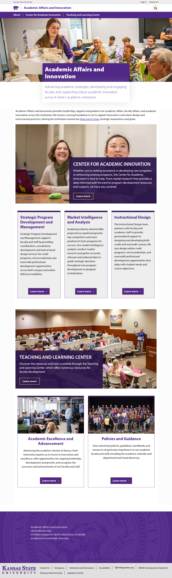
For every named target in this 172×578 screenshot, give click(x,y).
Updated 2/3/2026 (75, 573)
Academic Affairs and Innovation (47, 8)
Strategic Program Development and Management (36, 222)
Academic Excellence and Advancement (50, 441)
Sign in (143, 2)
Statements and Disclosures (81, 568)
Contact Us (44, 568)
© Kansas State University (51, 573)
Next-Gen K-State (89, 119)
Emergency (59, 568)
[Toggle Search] (155, 8)
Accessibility (104, 568)
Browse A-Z (154, 2)
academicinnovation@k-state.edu (50, 538)
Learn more (39, 291)
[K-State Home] (16, 8)
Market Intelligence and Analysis (84, 220)
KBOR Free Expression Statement (153, 568)
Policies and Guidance (121, 438)
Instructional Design (132, 217)
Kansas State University (22, 2)
